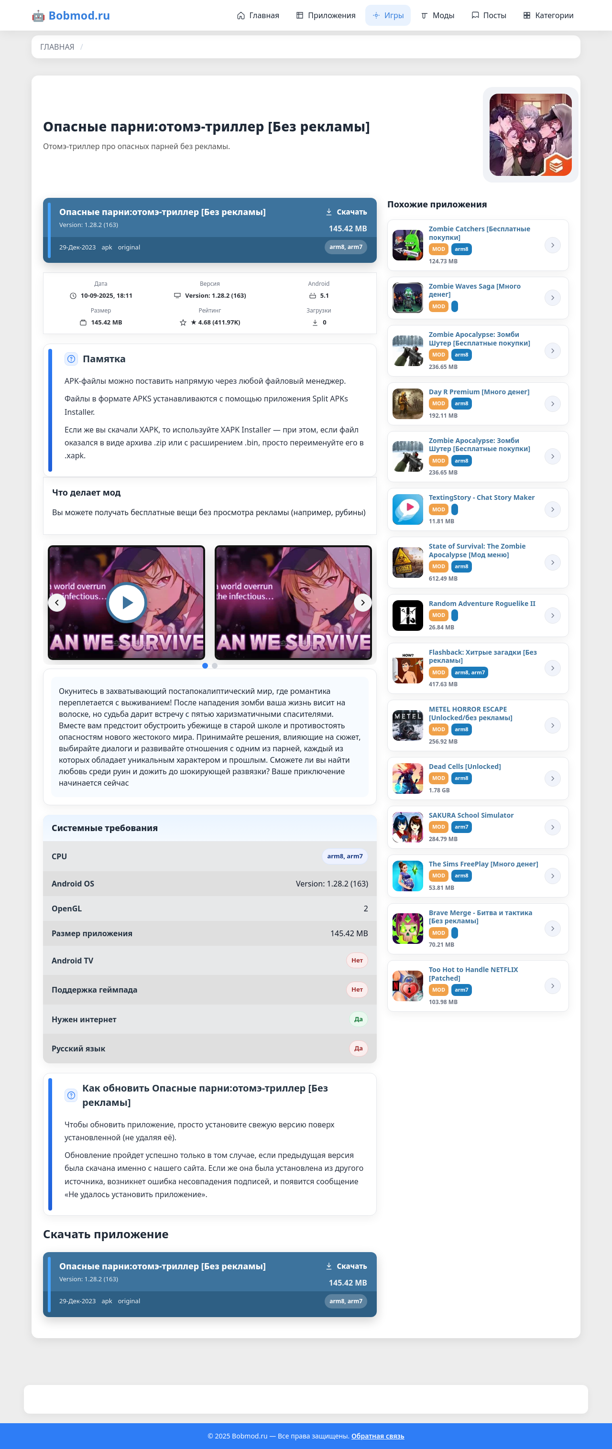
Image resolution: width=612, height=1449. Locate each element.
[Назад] (57, 603)
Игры (388, 15)
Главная (258, 15)
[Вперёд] (363, 603)
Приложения (325, 15)
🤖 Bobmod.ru (71, 15)
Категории (548, 15)
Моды (437, 15)
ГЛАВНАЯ (57, 47)
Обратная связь (377, 1435)
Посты (489, 15)
